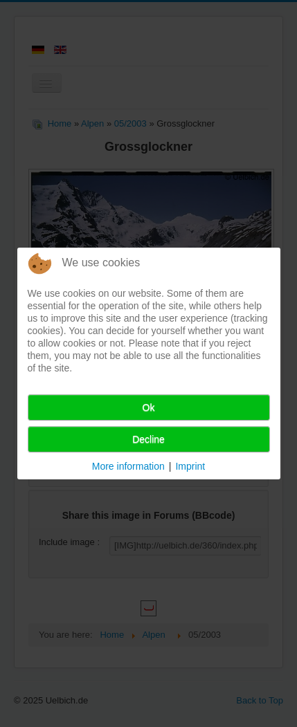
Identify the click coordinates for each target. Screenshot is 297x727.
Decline (148, 439)
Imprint (190, 466)
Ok (149, 407)
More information (128, 466)
